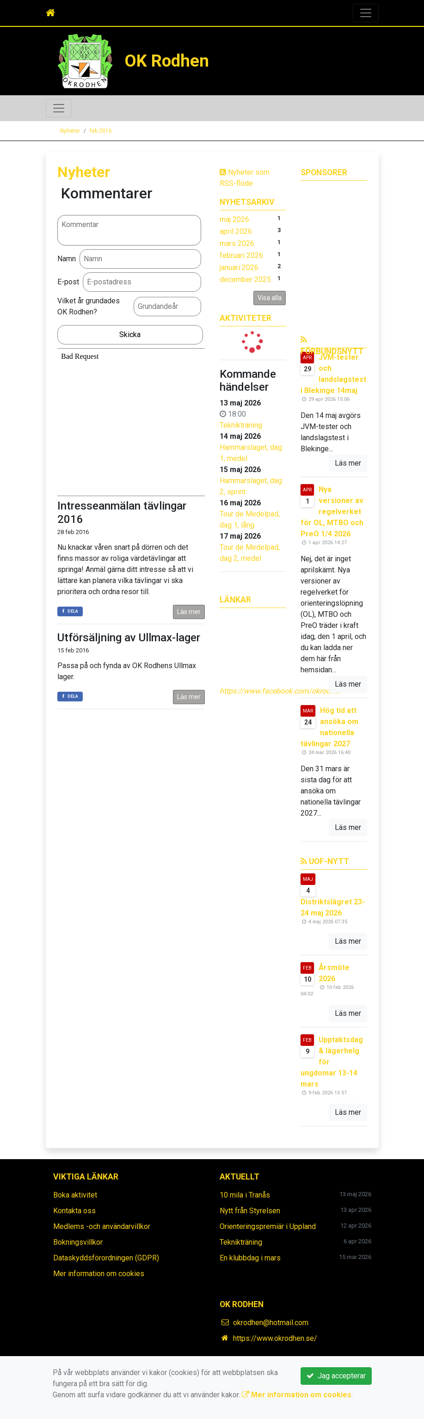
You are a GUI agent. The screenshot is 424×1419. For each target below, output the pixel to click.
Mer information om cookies (98, 1273)
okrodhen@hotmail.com (270, 1322)
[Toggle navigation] (366, 13)
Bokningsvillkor (78, 1242)
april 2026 (236, 231)
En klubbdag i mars (250, 1257)
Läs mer (189, 611)
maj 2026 (234, 219)
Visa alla (270, 297)
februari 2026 (241, 255)
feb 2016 (101, 131)
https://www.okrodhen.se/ (275, 1338)
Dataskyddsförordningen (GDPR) (106, 1257)
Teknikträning (241, 425)
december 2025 (245, 279)
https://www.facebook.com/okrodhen (281, 691)
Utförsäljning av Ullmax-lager (128, 637)
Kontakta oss (74, 1210)
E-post (68, 281)
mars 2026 (237, 243)
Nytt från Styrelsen (250, 1210)
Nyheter (70, 131)
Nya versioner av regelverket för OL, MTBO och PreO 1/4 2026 (332, 511)
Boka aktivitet (75, 1195)
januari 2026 (239, 267)
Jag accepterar (336, 1375)
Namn (66, 258)
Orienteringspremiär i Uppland (268, 1226)
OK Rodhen (166, 61)
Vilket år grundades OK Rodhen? (88, 306)
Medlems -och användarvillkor (101, 1226)
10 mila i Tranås (245, 1195)
